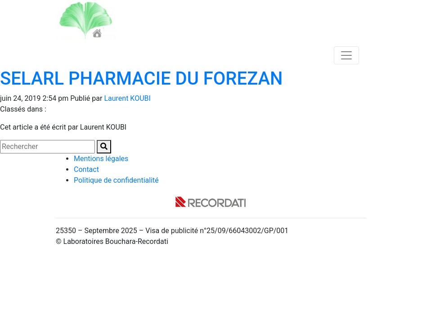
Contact (86, 169)
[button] (104, 146)
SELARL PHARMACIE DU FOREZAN (141, 78)
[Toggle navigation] (346, 55)
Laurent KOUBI (127, 98)
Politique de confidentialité (116, 180)
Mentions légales (101, 158)
